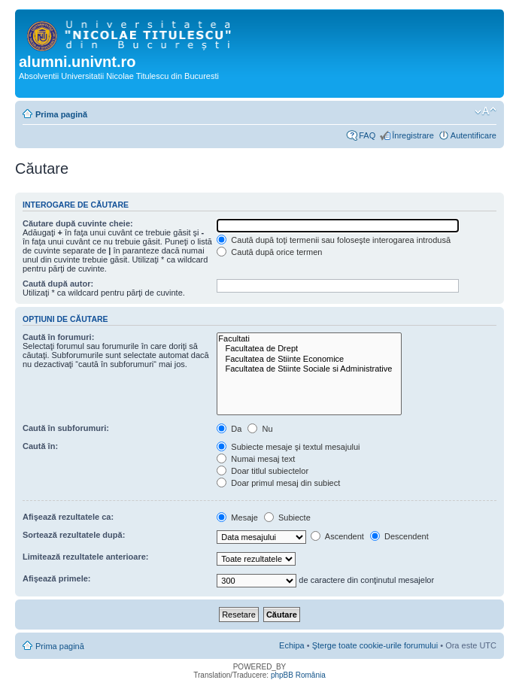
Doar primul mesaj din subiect (278, 482)
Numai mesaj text (256, 458)
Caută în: (40, 446)
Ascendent (337, 536)
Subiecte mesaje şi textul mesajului (288, 446)
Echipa (292, 645)
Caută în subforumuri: (66, 427)
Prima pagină (61, 114)
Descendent (399, 536)
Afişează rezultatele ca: (68, 516)
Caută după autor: (58, 283)
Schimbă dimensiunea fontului (485, 111)
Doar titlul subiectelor (262, 470)
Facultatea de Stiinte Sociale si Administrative (309, 369)
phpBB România (298, 675)
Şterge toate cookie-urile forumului (375, 645)
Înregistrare (413, 135)
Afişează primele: (56, 578)
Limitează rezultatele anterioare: (86, 556)
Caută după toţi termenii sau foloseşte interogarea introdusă (334, 239)
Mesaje (237, 517)
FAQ (367, 135)
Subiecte (287, 517)
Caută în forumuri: (58, 336)
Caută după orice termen (269, 251)
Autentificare (473, 135)
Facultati (309, 339)
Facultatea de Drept (309, 349)
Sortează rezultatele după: (74, 534)
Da (229, 428)
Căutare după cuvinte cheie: (78, 223)
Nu (259, 428)
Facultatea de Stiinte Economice (309, 359)
